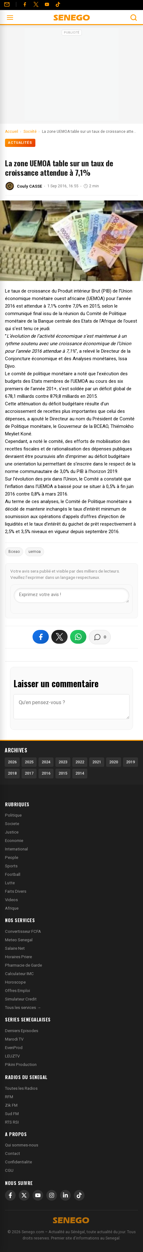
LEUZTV (12, 1056)
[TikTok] (79, 1195)
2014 (79, 773)
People (11, 857)
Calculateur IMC (19, 973)
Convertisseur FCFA (23, 931)
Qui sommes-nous (21, 1145)
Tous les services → (23, 1007)
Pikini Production (21, 1064)
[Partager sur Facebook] (41, 637)
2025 (29, 762)
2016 (46, 773)
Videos (11, 899)
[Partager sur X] (59, 637)
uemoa (34, 551)
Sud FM (12, 1113)
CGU (9, 1170)
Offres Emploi (17, 990)
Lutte (10, 883)
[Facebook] (24, 4)
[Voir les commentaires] (100, 637)
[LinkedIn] (65, 1195)
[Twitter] (35, 4)
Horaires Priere (18, 956)
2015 (63, 773)
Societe (12, 823)
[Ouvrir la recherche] (133, 17)
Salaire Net (15, 948)
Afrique (11, 908)
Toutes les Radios (21, 1088)
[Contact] (7, 4)
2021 (96, 762)
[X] (24, 1195)
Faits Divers (15, 891)
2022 (79, 762)
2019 (130, 762)
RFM (9, 1096)
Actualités (20, 143)
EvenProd (14, 1047)
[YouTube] (46, 4)
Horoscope (15, 982)
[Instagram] (51, 1195)
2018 (12, 773)
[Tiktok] (57, 4)
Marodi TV (14, 1039)
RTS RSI (12, 1122)
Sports (11, 866)
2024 (46, 762)
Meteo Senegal (19, 940)
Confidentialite (18, 1162)
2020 (113, 762)
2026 (12, 762)
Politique (13, 815)
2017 (29, 773)
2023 (63, 762)
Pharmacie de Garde (23, 965)
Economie (14, 840)
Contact (12, 1153)
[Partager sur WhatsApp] (78, 637)
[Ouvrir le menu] (10, 17)
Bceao (14, 551)
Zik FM (11, 1105)
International (16, 849)
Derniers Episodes (21, 1030)
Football (12, 874)
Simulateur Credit (21, 999)
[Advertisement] (72, 76)
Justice (11, 832)
